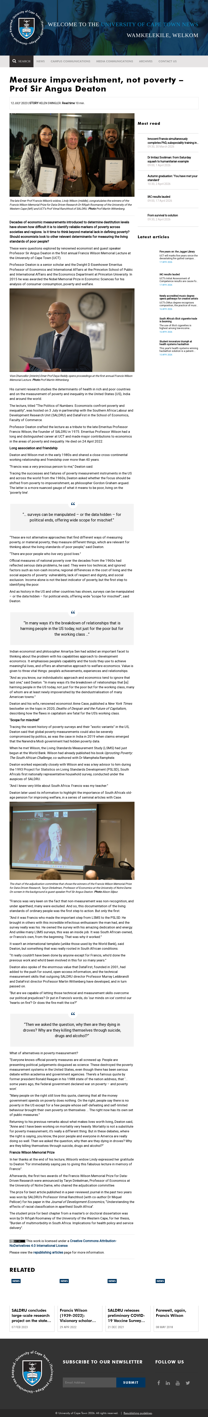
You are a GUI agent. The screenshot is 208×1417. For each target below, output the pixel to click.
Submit (130, 1382)
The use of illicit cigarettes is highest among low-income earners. (175, 327)
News (40, 61)
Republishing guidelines (138, 1413)
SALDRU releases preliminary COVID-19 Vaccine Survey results (126, 1315)
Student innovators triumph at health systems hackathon (175, 343)
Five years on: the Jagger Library (177, 251)
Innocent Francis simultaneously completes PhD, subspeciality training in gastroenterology (172, 141)
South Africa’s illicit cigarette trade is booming (178, 320)
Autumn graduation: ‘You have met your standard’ (173, 178)
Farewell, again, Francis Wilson (171, 1313)
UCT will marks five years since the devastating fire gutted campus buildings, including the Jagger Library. (178, 257)
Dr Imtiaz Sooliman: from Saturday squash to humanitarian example (169, 159)
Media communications (114, 61)
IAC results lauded (159, 196)
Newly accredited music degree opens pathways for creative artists (178, 297)
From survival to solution (163, 215)
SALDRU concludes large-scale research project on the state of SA (32, 1315)
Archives (146, 61)
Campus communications (70, 61)
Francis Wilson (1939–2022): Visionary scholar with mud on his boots (76, 1315)
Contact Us (167, 61)
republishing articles (48, 1252)
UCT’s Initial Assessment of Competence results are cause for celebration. (178, 280)
